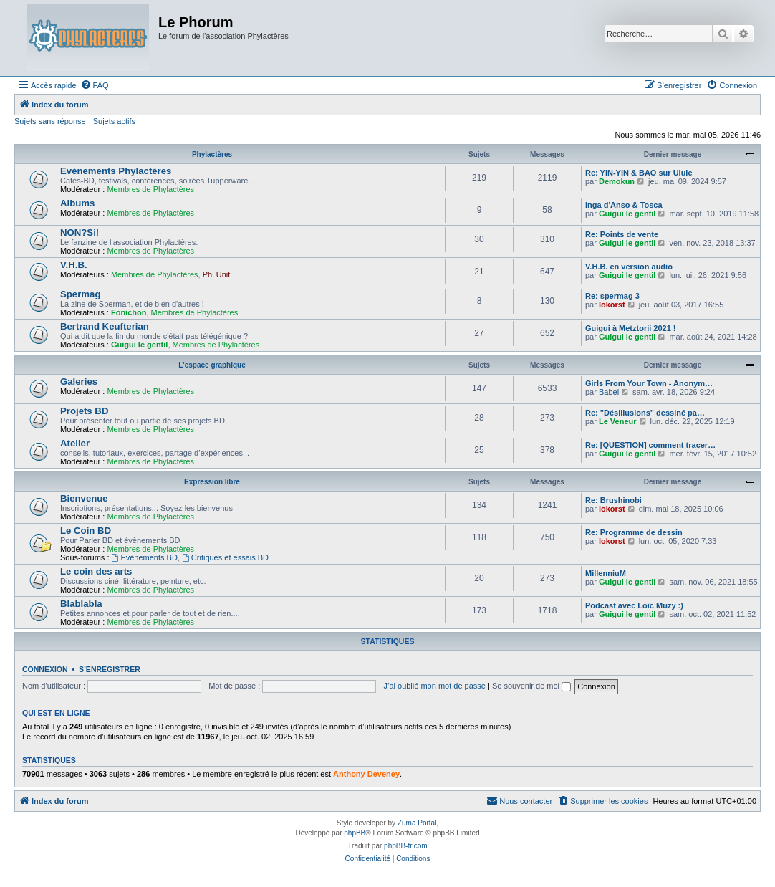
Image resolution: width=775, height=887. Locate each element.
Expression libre (212, 482)
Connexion (45, 669)
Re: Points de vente (621, 234)
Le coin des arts (96, 571)
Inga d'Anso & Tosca (624, 205)
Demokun (617, 181)
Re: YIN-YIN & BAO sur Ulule (639, 172)
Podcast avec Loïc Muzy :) (634, 605)
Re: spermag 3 (612, 296)
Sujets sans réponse (50, 121)
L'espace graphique (212, 365)
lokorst (612, 304)
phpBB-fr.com (406, 846)
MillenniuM (605, 573)
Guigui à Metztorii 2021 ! (630, 328)
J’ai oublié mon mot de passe (434, 685)
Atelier (75, 443)
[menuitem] (94, 85)
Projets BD (84, 411)
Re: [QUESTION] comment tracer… (650, 445)
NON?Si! (79, 232)
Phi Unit (217, 274)
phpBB (354, 833)
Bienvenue (84, 498)
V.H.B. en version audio (629, 266)
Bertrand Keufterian (104, 326)
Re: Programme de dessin (634, 532)
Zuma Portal (417, 823)
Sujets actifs (114, 121)
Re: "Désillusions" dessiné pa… (645, 412)
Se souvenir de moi (531, 685)
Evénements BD (145, 557)
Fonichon (129, 312)
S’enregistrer (109, 669)
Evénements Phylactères (115, 171)
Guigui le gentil (627, 213)
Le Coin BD (85, 530)
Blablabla (81, 603)
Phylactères (212, 154)
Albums (77, 203)
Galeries (78, 381)
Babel (609, 392)
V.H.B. (73, 264)
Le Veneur (618, 421)
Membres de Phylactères (150, 189)
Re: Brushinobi (613, 500)
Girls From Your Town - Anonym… (649, 383)
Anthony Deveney (366, 773)
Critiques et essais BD (225, 557)
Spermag (80, 294)
